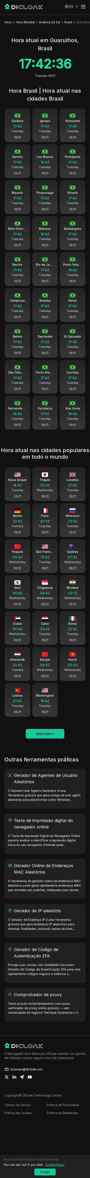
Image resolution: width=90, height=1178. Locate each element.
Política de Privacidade (63, 1114)
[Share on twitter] (6, 1086)
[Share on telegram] (22, 1086)
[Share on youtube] (30, 1086)
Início (8, 22)
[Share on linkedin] (14, 1086)
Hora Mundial (25, 22)
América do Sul (49, 22)
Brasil (68, 22)
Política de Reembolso (62, 1122)
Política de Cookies (18, 1122)
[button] (71, 6)
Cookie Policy (54, 1164)
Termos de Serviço (17, 1114)
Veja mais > (45, 742)
